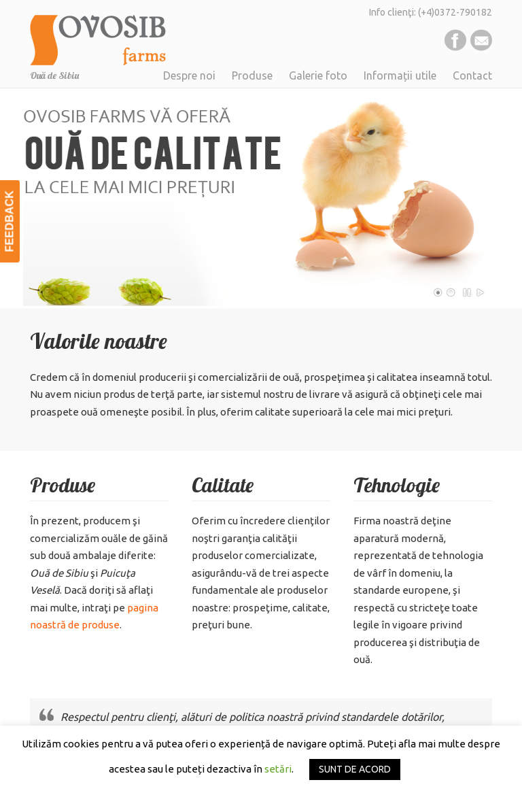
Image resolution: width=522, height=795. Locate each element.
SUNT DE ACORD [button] (355, 769)
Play (480, 292)
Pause (467, 292)
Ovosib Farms (98, 34)
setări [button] (278, 769)
